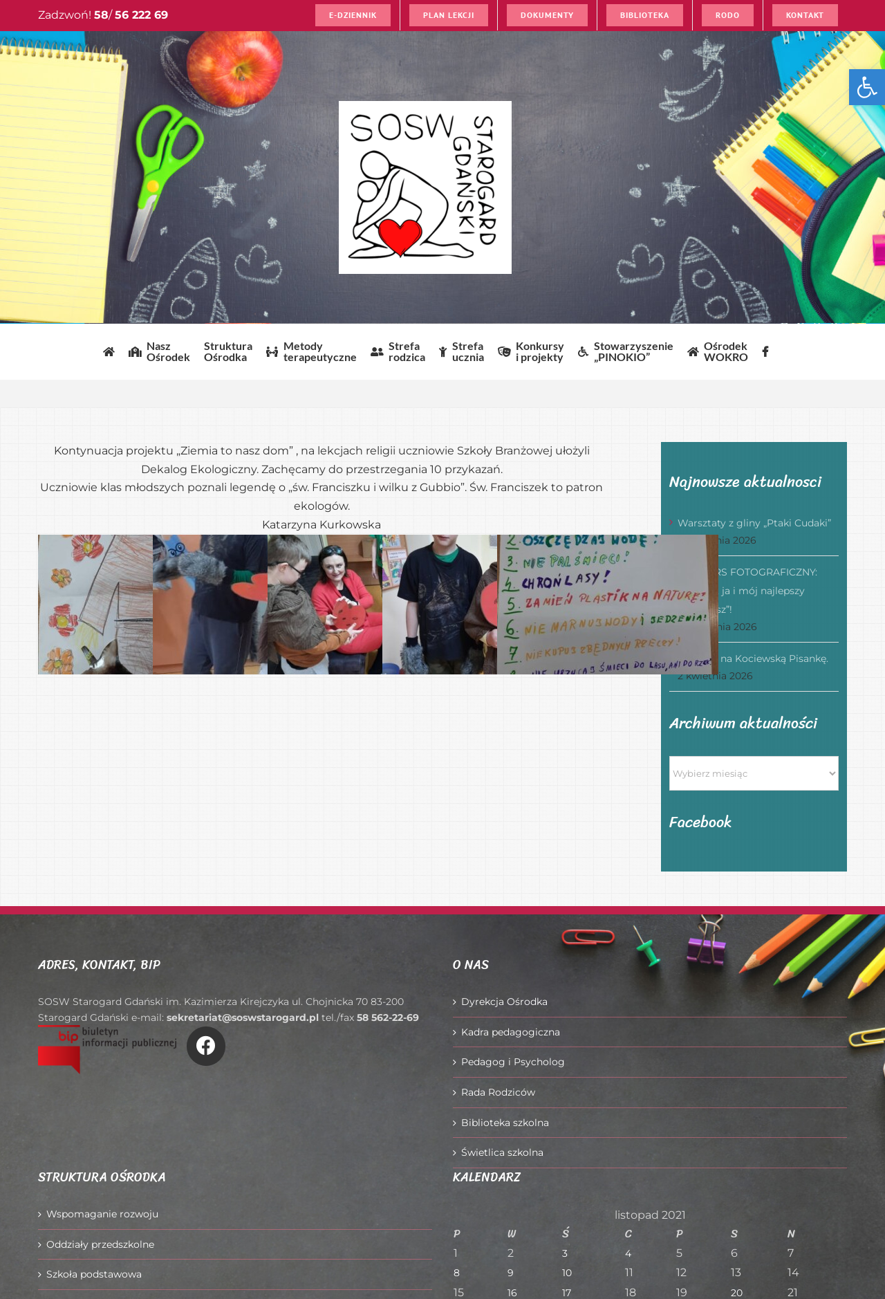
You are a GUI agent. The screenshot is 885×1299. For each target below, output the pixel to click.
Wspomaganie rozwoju (102, 1213)
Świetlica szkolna (502, 1152)
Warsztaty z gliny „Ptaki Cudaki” (754, 523)
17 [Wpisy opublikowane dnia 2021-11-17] (566, 1292)
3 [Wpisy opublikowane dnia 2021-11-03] (565, 1253)
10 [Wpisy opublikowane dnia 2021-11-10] (567, 1272)
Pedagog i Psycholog (513, 1061)
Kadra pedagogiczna (510, 1032)
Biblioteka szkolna (505, 1122)
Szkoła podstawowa (94, 1274)
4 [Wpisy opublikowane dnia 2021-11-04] (628, 1253)
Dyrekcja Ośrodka (504, 1001)
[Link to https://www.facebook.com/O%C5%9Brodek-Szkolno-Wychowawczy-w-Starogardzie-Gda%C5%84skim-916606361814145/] (206, 1045)
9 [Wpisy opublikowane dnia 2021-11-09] (510, 1272)
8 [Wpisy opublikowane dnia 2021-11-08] (457, 1272)
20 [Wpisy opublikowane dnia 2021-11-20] (737, 1292)
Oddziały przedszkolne (100, 1244)
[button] (867, 87)
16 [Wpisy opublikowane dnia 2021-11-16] (512, 1292)
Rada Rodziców (498, 1092)
